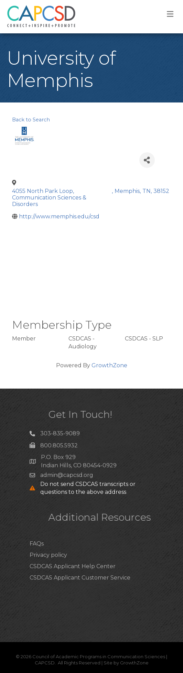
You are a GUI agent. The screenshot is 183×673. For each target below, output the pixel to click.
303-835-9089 (60, 435)
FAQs (37, 553)
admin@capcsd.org (66, 477)
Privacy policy (48, 564)
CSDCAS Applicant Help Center (73, 576)
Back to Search (31, 120)
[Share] (147, 160)
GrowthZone (109, 365)
